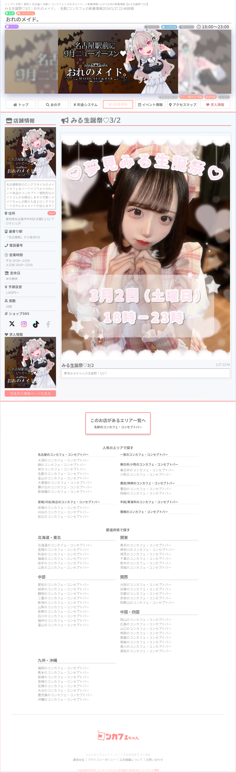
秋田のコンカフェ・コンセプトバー (63, 555)
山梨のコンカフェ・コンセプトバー (63, 608)
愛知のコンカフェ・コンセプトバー (63, 586)
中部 (18, 4)
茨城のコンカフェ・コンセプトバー (145, 568)
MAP (52, 213)
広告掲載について (133, 760)
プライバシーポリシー (99, 760)
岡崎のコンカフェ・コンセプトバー (145, 494)
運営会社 (72, 760)
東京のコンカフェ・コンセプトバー (145, 546)
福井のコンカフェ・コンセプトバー (63, 621)
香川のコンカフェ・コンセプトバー (145, 647)
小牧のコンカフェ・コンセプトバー (145, 475)
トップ (8, 4)
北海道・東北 (49, 538)
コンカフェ (57, 4)
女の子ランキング (111, 755)
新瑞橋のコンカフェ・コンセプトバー (65, 493)
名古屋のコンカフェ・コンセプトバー (63, 456)
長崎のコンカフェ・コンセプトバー (63, 678)
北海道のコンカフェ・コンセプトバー (65, 546)
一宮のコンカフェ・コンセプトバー (144, 456)
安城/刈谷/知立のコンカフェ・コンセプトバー (69, 503)
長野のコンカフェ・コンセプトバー (63, 612)
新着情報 (93, 4)
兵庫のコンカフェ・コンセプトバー (145, 590)
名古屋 (36, 4)
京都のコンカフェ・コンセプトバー (145, 594)
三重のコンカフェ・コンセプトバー (63, 599)
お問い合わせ (160, 760)
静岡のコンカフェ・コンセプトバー (63, 594)
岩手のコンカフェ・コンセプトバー (63, 564)
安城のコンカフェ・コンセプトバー (63, 509)
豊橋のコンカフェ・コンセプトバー (144, 513)
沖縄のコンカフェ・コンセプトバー (63, 700)
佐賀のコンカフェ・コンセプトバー (63, 687)
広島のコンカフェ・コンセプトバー (145, 625)
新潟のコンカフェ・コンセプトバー (63, 603)
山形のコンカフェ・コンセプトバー (63, 568)
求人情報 (152, 755)
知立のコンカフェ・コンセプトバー (63, 517)
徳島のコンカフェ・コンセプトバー (145, 643)
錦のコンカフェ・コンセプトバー (62, 466)
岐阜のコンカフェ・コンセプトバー (63, 590)
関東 (124, 538)
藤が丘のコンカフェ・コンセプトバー (65, 488)
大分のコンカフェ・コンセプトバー (63, 691)
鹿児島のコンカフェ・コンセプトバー (65, 696)
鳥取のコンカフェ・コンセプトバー (145, 634)
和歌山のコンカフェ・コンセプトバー (147, 603)
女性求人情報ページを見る (30, 393)
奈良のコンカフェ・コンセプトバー (145, 599)
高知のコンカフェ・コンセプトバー (145, 652)
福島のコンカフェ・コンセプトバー (63, 560)
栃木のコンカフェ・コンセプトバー (145, 564)
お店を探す (85, 755)
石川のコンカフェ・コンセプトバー (63, 617)
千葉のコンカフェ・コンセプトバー (145, 560)
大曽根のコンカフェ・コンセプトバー (65, 484)
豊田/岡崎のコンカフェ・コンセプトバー (147, 484)
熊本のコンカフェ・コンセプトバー (63, 673)
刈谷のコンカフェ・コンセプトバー (63, 513)
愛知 (26, 4)
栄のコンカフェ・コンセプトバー (62, 470)
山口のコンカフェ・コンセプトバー (145, 629)
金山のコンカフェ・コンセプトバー (63, 479)
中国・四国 (129, 613)
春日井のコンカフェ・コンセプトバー (147, 471)
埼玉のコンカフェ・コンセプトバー (145, 555)
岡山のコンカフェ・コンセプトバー (145, 621)
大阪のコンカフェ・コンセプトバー (145, 586)
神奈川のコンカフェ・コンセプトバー (147, 551)
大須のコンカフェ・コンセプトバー (63, 461)
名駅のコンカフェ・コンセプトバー (63, 475)
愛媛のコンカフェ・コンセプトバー (145, 638)
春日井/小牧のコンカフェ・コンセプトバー (149, 465)
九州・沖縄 (47, 661)
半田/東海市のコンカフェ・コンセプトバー (149, 503)
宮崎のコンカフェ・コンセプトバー (63, 682)
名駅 (45, 4)
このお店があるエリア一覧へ (118, 423)
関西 (124, 578)
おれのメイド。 (76, 4)
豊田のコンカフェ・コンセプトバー (145, 490)
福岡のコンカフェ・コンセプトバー (63, 669)
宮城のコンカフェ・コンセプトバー (63, 551)
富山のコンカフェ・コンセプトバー (63, 626)
